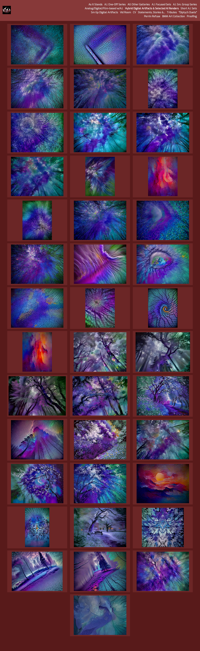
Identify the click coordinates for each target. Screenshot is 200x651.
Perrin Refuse (152, 16)
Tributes (172, 12)
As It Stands (95, 4)
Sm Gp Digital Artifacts (104, 12)
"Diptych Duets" (188, 12)
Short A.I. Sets (189, 8)
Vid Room (125, 12)
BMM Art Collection (173, 16)
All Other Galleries (139, 4)
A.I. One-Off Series (115, 4)
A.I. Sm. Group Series (185, 4)
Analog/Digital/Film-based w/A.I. (104, 8)
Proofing (192, 16)
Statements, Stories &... (151, 12)
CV (134, 12)
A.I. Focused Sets (161, 4)
